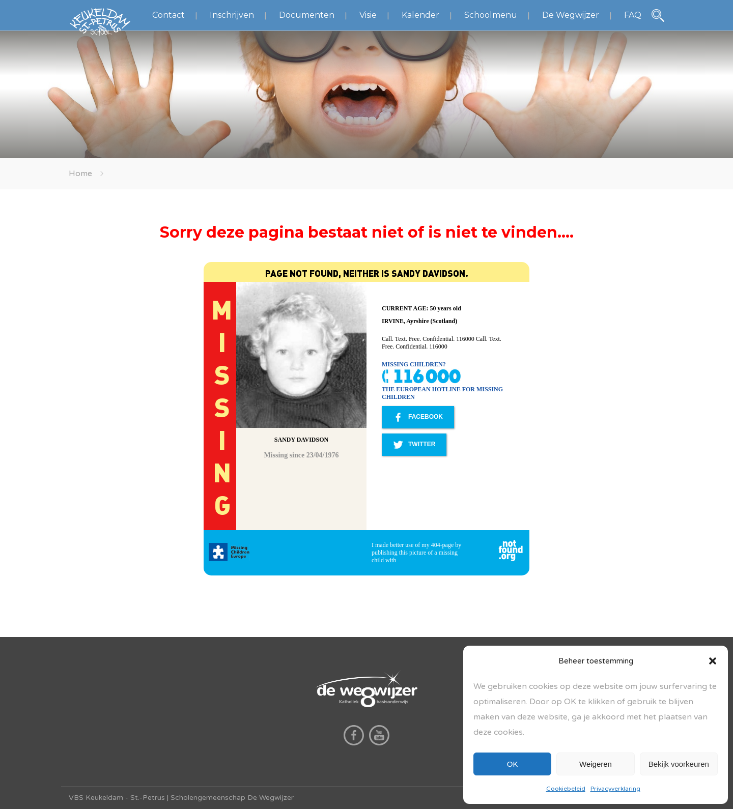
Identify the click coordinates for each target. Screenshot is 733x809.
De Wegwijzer (570, 15)
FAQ (632, 15)
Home (80, 173)
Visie (368, 15)
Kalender (420, 15)
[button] (713, 661)
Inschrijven (232, 15)
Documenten (306, 15)
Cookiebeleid (565, 788)
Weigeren (595, 764)
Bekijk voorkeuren (679, 764)
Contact (168, 15)
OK (512, 764)
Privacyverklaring (615, 788)
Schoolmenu (490, 15)
